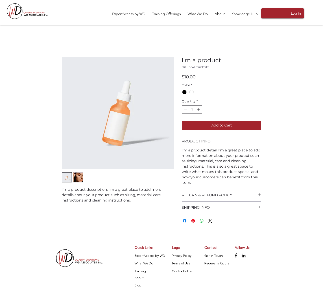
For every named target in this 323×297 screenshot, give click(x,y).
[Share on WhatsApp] (201, 221)
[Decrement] (185, 109)
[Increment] (199, 109)
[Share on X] (210, 221)
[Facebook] (236, 255)
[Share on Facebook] (184, 221)
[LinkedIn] (243, 255)
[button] (244, 14)
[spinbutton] (192, 109)
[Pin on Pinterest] (193, 221)
